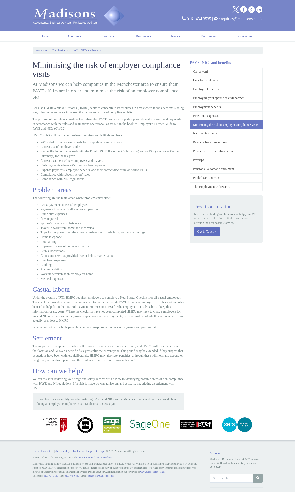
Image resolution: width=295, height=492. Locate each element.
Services (108, 36)
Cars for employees (205, 80)
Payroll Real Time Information (213, 151)
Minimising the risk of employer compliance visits (226, 124)
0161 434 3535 (196, 19)
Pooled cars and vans (206, 177)
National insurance (205, 133)
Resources (143, 36)
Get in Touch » (207, 231)
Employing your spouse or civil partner (218, 98)
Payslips (198, 160)
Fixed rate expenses (206, 115)
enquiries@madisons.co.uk (238, 19)
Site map (99, 451)
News (176, 36)
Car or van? (200, 71)
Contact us (245, 36)
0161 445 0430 (72, 475)
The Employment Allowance (211, 186)
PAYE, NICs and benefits (87, 50)
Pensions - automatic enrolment (213, 169)
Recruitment (209, 36)
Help (89, 451)
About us (74, 36)
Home (44, 36)
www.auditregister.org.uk (152, 471)
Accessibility (62, 451)
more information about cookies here (94, 457)
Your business (60, 50)
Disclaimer (78, 451)
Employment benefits (207, 107)
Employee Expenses (206, 89)
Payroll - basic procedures (210, 142)
